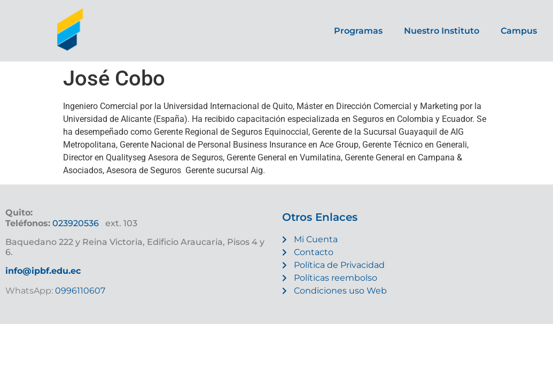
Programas (358, 31)
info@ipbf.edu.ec (43, 271)
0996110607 (79, 291)
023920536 (75, 223)
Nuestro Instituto (441, 31)
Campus (519, 31)
